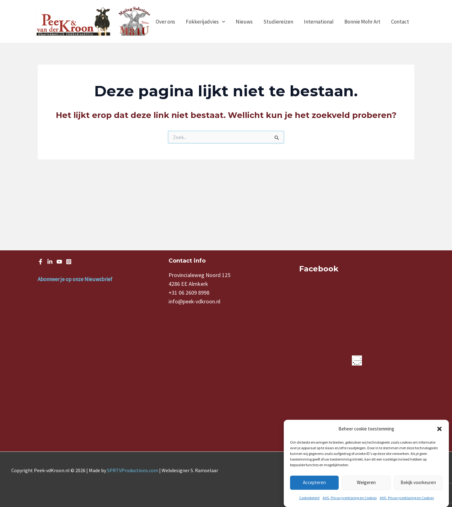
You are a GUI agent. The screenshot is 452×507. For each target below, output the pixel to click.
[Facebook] (40, 261)
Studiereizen (278, 21)
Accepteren (314, 482)
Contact (400, 21)
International (319, 21)
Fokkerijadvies (205, 21)
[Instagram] (69, 261)
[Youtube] (59, 261)
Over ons (165, 21)
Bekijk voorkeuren (418, 482)
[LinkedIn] (50, 261)
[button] (439, 429)
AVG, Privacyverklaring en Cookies (350, 497)
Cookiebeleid (309, 497)
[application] (222, 21)
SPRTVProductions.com (132, 470)
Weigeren (366, 482)
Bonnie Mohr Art (362, 21)
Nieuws (244, 21)
